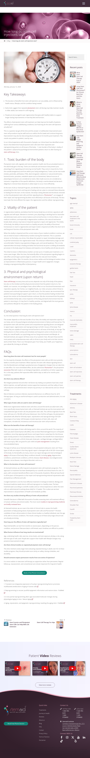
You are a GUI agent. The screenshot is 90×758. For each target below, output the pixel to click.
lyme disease (74, 307)
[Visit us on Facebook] (62, 738)
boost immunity (75, 225)
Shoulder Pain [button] (74, 505)
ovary (71, 339)
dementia (73, 255)
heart (71, 277)
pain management (43, 442)
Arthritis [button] (72, 408)
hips (71, 281)
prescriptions (74, 350)
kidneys (72, 298)
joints (71, 294)
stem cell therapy (9, 152)
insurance (73, 285)
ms (71, 316)
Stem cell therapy (9, 281)
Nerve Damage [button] (74, 466)
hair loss (72, 272)
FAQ (40, 727)
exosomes (7, 370)
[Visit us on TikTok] (66, 741)
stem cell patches (75, 376)
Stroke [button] (72, 514)
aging (5, 455)
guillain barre (74, 268)
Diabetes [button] (72, 429)
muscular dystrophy (76, 320)
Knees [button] (72, 442)
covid (71, 247)
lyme (71, 303)
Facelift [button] (72, 509)
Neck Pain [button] (73, 462)
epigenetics (73, 260)
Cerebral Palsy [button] (74, 421)
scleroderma (74, 354)
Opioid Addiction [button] (75, 475)
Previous (9, 620)
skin (71, 359)
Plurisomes (48, 195)
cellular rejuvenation (76, 238)
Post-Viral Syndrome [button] (76, 488)
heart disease (44, 458)
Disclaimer (42, 740)
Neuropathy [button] (73, 470)
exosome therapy (75, 264)
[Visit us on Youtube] (79, 738)
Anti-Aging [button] (73, 399)
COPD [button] (72, 425)
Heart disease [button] (74, 438)
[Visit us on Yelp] (80, 741)
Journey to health (44, 713)
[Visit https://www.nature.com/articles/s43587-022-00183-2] (32, 599)
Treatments (42, 710)
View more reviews (45, 685)
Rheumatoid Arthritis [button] (76, 496)
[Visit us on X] (73, 738)
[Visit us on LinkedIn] (84, 738)
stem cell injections (76, 372)
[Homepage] (4, 41)
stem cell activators (76, 367)
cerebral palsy (74, 242)
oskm (71, 335)
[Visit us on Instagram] (67, 738)
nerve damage (74, 331)
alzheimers (73, 212)
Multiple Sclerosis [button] (75, 457)
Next (61, 620)
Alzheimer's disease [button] (76, 403)
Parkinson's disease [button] (76, 483)
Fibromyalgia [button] (74, 434)
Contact (41, 730)
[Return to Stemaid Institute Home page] (9, 3)
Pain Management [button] (75, 479)
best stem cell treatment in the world (75, 218)
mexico (72, 311)
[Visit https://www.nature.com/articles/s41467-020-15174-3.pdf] (37, 586)
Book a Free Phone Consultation (34, 573)
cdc (71, 234)
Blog (8, 41)
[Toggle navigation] (83, 3)
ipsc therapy (74, 290)
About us (42, 720)
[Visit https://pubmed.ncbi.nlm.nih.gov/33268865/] (4, 593)
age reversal (73, 203)
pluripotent (31, 108)
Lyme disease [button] (74, 453)
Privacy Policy (43, 733)
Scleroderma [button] (74, 501)
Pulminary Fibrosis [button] (75, 492)
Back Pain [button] (73, 412)
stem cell (73, 363)
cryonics (72, 251)
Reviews (41, 717)
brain (71, 229)
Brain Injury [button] (73, 416)
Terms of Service (44, 737)
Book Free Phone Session (16, 724)
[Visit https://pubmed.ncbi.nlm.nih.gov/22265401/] (64, 603)
